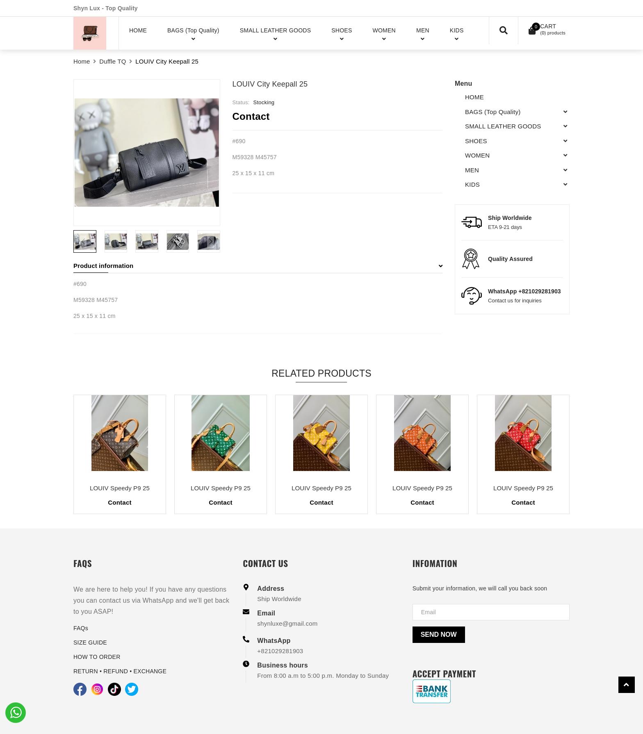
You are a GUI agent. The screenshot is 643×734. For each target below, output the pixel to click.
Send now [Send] (439, 634)
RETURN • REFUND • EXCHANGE (119, 671)
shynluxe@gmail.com (287, 623)
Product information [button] (257, 265)
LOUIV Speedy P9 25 (120, 488)
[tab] (257, 266)
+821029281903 (280, 650)
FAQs (80, 628)
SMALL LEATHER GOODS (503, 126)
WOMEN (477, 155)
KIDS (472, 184)
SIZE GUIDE (90, 642)
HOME (474, 97)
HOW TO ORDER (97, 657)
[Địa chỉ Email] (491, 612)
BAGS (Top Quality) (492, 111)
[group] (147, 153)
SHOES (476, 140)
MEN (472, 170)
